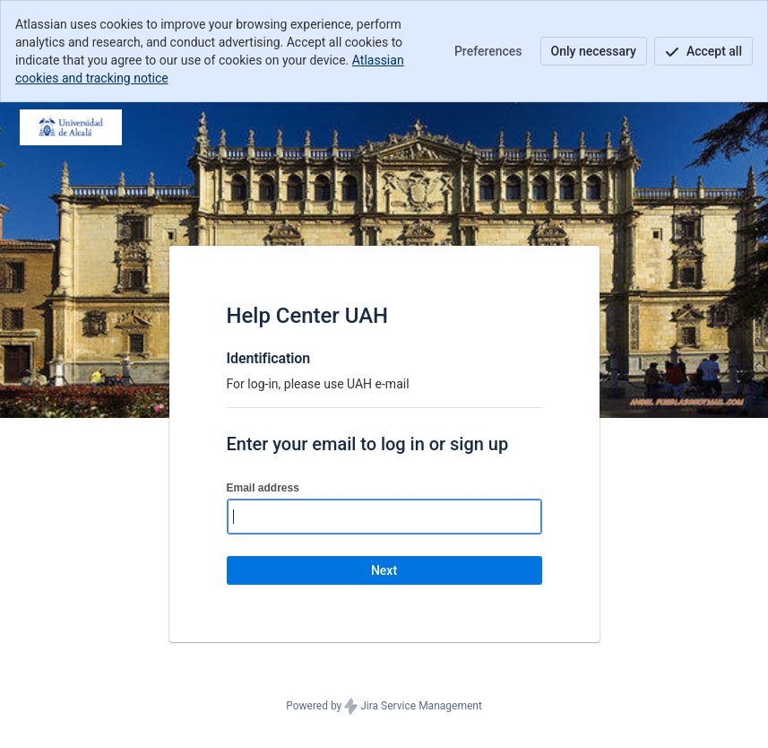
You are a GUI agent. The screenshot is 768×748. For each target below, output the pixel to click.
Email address (263, 488)
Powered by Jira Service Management (384, 707)
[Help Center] (70, 127)
